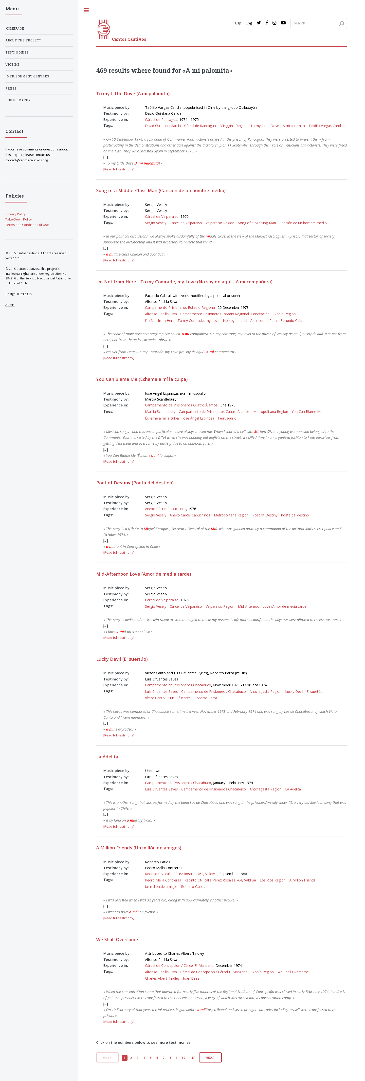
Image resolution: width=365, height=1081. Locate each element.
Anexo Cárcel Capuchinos (165, 508)
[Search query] (318, 23)
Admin (10, 305)
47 (193, 1058)
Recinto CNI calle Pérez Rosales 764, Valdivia (181, 873)
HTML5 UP (24, 294)
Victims (12, 64)
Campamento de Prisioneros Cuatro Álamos (181, 405)
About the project (23, 40)
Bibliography (18, 100)
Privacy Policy (15, 214)
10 (183, 1058)
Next (210, 1057)
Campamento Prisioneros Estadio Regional (180, 307)
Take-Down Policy (18, 219)
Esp (238, 22)
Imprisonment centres (27, 76)
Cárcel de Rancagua (161, 119)
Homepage (14, 28)
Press (11, 88)
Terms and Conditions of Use (27, 224)
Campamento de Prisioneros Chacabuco (178, 684)
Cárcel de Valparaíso (162, 216)
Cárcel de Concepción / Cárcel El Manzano (179, 965)
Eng (249, 22)
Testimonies (17, 52)
